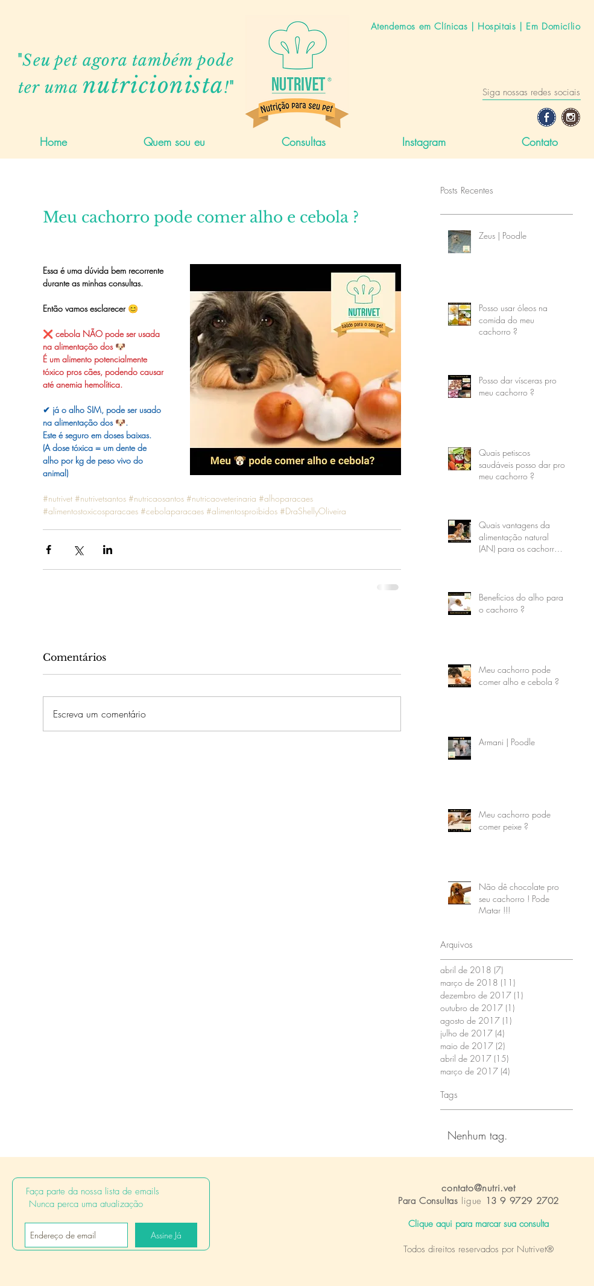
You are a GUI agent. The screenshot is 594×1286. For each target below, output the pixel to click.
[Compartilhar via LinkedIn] (107, 549)
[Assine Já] (166, 1235)
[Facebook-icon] (547, 117)
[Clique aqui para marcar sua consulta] (478, 1224)
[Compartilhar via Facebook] (48, 549)
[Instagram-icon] (571, 117)
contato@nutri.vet (478, 1187)
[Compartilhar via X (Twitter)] (78, 549)
